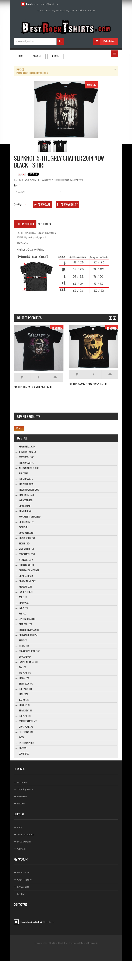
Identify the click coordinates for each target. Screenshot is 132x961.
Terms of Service (25, 834)
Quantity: (17, 204)
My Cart (70, 10)
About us (22, 782)
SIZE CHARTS (44, 224)
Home (20, 56)
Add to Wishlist (38, 377)
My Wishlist (58, 10)
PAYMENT (22, 796)
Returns (21, 803)
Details (55, 377)
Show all (37, 56)
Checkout (81, 10)
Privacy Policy (24, 841)
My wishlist (23, 886)
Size (15, 185)
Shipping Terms (25, 789)
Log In (91, 10)
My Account (43, 10)
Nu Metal (55, 56)
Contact (21, 848)
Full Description (25, 224)
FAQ (19, 827)
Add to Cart (21, 377)
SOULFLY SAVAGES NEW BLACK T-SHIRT (88, 384)
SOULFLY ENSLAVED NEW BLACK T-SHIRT (34, 387)
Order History (24, 879)
